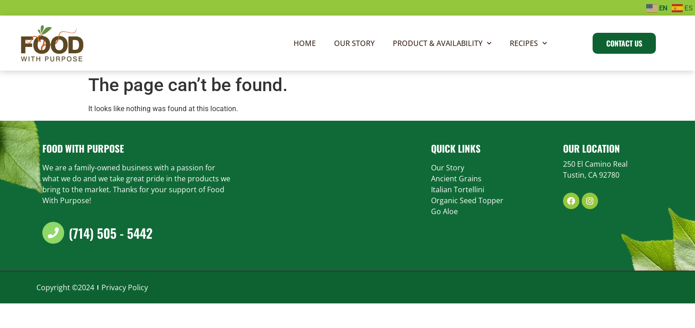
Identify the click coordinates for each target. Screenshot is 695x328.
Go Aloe (444, 211)
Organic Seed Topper (467, 200)
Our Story (354, 43)
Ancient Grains (456, 178)
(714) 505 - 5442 (110, 232)
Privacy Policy (124, 287)
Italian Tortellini (457, 189)
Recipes (528, 43)
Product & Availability (442, 43)
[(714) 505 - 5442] (53, 232)
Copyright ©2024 (65, 287)
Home (305, 43)
